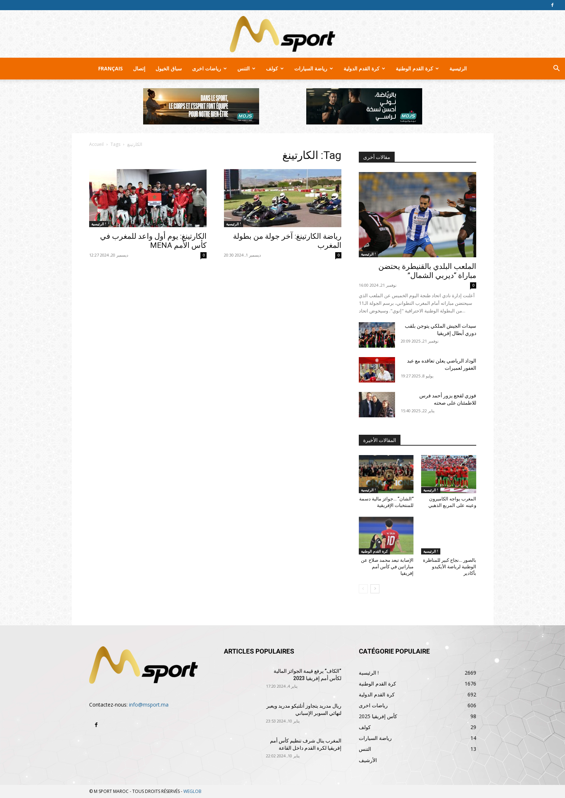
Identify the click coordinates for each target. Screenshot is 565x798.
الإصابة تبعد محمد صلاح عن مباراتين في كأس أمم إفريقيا (387, 566)
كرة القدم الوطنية (417, 68)
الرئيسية (458, 68)
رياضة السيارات (313, 68)
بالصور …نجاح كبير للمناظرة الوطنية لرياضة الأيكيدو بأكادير (449, 566)
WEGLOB (192, 791)
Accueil (96, 144)
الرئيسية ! (98, 223)
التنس (246, 68)
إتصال (139, 68)
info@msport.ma (149, 704)
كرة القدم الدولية (364, 68)
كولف (275, 68)
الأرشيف (368, 760)
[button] (556, 69)
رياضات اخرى (209, 68)
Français (110, 68)
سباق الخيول (168, 68)
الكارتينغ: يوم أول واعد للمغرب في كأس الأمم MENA (153, 241)
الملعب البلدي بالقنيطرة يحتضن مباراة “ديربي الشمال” (427, 271)
